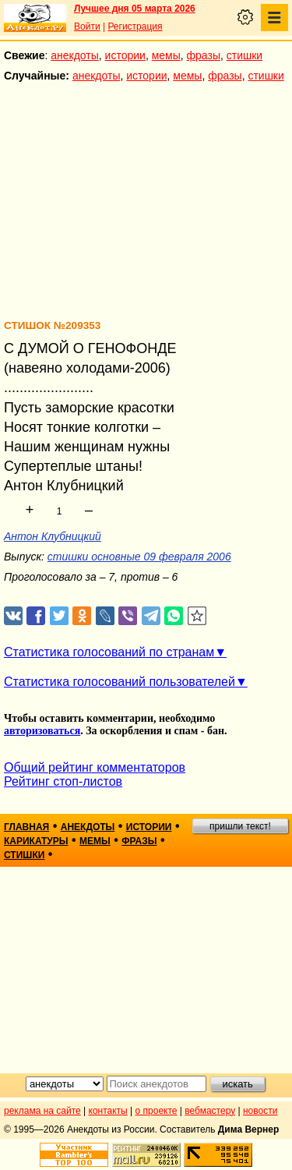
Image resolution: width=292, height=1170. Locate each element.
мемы (166, 55)
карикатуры (36, 841)
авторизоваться (42, 731)
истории (125, 55)
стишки (244, 55)
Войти (87, 26)
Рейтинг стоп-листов (63, 781)
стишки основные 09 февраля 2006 (139, 556)
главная (26, 827)
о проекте (156, 1110)
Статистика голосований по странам (109, 652)
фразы (203, 55)
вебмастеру (210, 1110)
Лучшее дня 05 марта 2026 (134, 8)
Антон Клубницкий (52, 536)
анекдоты (75, 55)
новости (260, 1110)
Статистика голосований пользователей (119, 681)
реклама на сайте (42, 1110)
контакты (108, 1110)
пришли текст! (240, 826)
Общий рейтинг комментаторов (94, 767)
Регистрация (134, 26)
